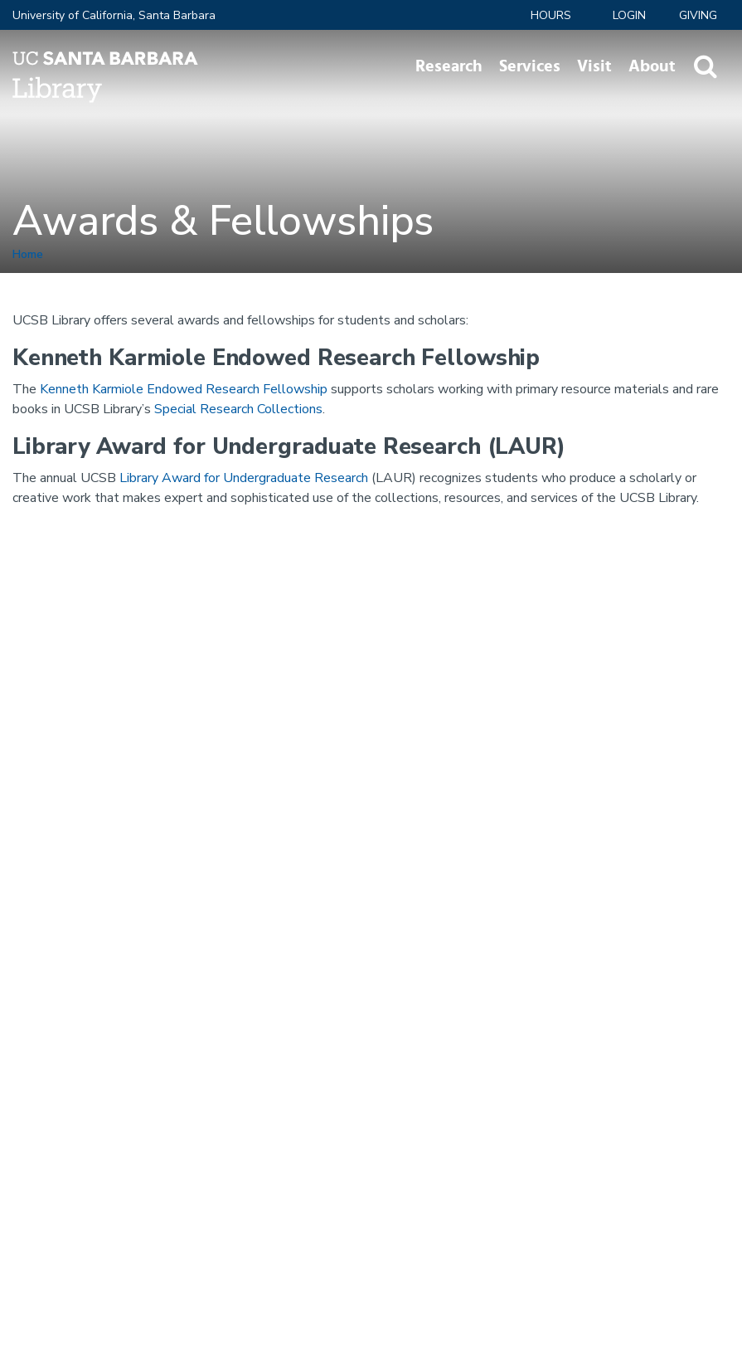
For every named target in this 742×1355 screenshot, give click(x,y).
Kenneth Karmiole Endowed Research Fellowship (183, 389)
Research (449, 66)
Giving (698, 15)
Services (529, 66)
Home (27, 254)
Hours (551, 15)
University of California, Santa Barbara (114, 15)
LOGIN (629, 15)
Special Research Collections (238, 409)
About (652, 66)
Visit (594, 66)
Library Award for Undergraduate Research (243, 478)
